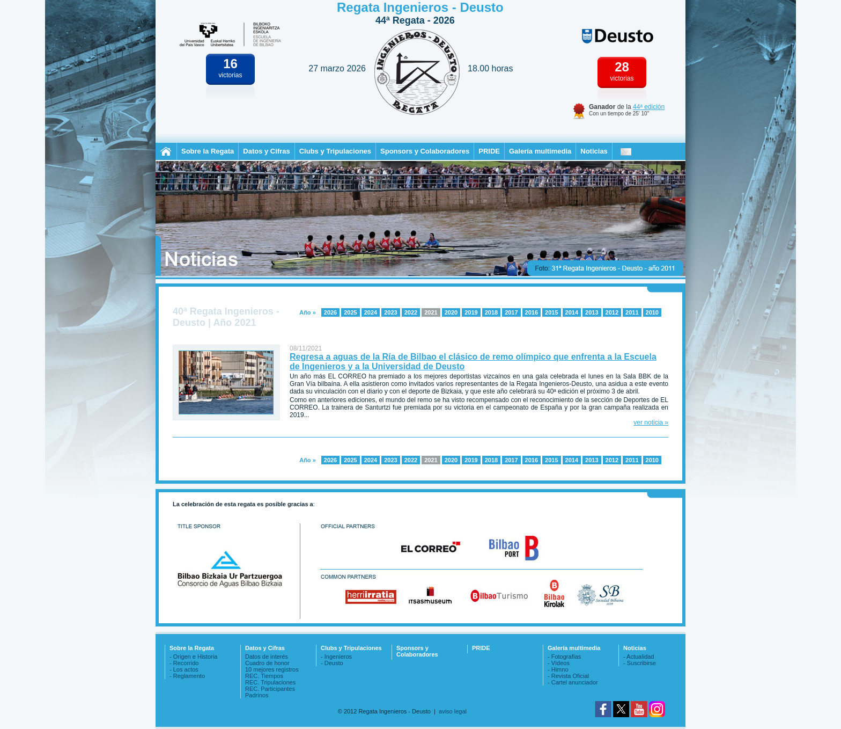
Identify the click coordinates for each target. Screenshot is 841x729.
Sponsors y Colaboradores (424, 151)
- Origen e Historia (193, 656)
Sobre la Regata (207, 151)
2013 (591, 312)
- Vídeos (559, 663)
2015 (551, 312)
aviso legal (453, 711)
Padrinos (256, 695)
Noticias (594, 151)
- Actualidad (638, 656)
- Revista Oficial (568, 676)
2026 (330, 312)
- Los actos (183, 669)
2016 (531, 312)
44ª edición (649, 107)
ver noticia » (650, 422)
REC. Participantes (270, 689)
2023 (390, 312)
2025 (350, 312)
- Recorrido (183, 663)
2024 (370, 312)
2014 (571, 312)
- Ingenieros (336, 656)
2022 (410, 312)
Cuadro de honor (267, 663)
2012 (612, 312)
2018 (491, 312)
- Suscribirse (639, 663)
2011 (631, 312)
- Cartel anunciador (573, 682)
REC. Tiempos (264, 676)
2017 (511, 312)
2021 (430, 312)
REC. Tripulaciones (270, 682)
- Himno (558, 669)
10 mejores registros (272, 669)
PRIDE (489, 151)
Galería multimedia (540, 151)
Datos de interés (266, 656)
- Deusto (332, 663)
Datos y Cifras (266, 151)
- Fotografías (564, 656)
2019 (470, 312)
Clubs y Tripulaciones (335, 151)
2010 (652, 312)
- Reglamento (187, 676)
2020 (451, 312)
